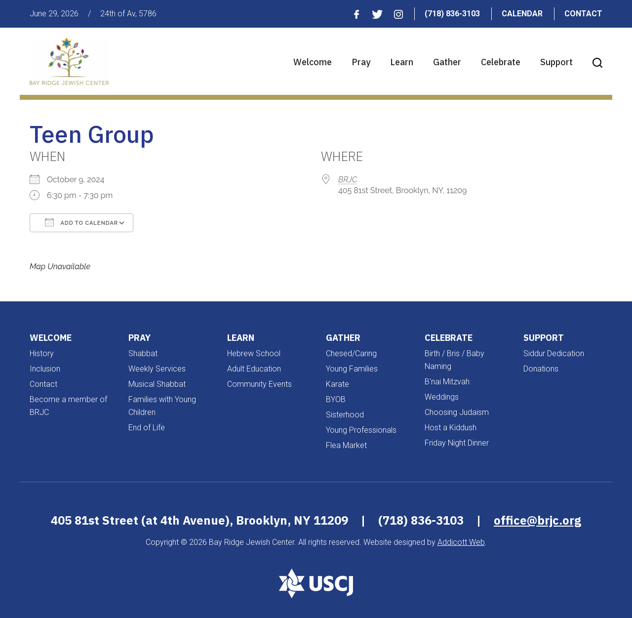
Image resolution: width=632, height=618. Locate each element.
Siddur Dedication (553, 353)
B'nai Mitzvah (447, 381)
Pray (361, 62)
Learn (401, 62)
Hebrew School (253, 353)
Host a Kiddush (450, 427)
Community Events (259, 384)
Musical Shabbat (157, 384)
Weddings (442, 397)
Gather (447, 62)
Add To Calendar (81, 222)
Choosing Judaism (457, 412)
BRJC (347, 179)
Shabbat (143, 353)
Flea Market (346, 445)
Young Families (352, 368)
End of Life (146, 427)
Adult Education (254, 368)
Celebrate (500, 62)
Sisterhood (345, 414)
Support (556, 62)
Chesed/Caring (351, 353)
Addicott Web (461, 542)
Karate (337, 384)
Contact (583, 13)
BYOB (336, 399)
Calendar (522, 13)
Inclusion (45, 368)
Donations (540, 368)
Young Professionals (361, 430)
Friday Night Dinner (457, 443)
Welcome (312, 62)
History (42, 353)
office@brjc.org (537, 520)
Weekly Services (157, 368)
